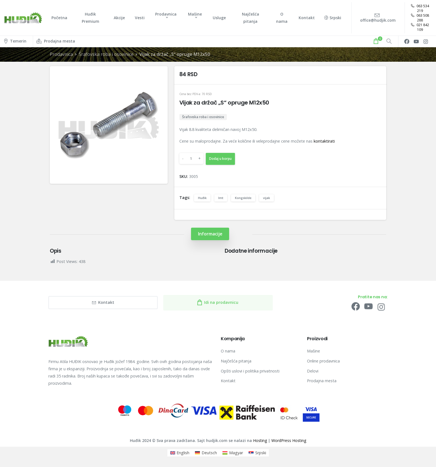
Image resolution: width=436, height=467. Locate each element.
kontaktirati (324, 141)
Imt (220, 198)
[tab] (210, 234)
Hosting (260, 440)
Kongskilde (243, 198)
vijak (266, 198)
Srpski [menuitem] (260, 452)
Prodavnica (61, 54)
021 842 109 (420, 27)
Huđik (202, 198)
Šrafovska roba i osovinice (106, 54)
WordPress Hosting (288, 440)
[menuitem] (179, 452)
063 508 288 (420, 18)
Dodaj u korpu (220, 158)
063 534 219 (420, 8)
